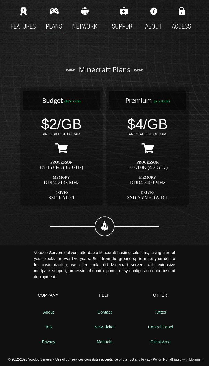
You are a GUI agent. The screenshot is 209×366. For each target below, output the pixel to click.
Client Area (160, 341)
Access (181, 20)
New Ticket (104, 327)
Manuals (104, 341)
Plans (54, 17)
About (153, 17)
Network (84, 17)
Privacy (48, 341)
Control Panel (160, 327)
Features (23, 17)
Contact (104, 312)
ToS (48, 327)
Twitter (160, 312)
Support (123, 17)
